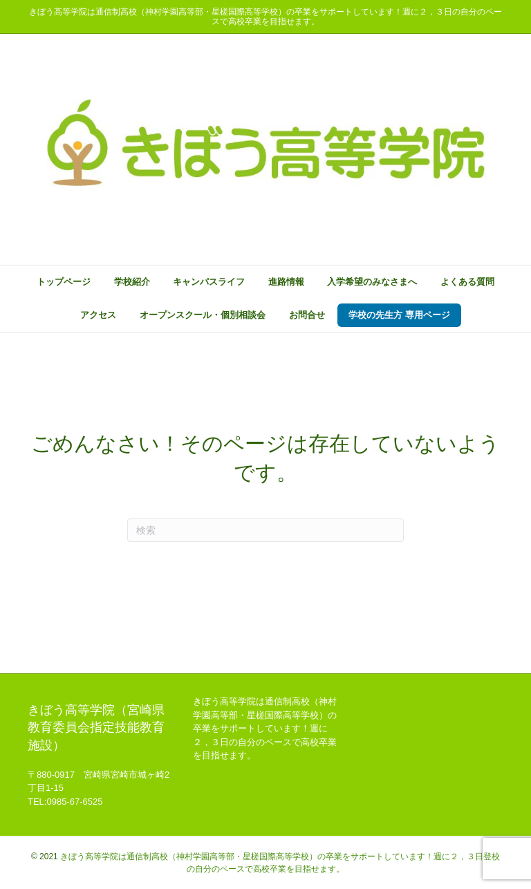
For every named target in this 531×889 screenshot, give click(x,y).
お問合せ (307, 315)
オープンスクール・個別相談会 (203, 315)
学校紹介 (132, 282)
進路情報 (286, 282)
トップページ (64, 282)
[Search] (265, 530)
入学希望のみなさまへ (372, 282)
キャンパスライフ (209, 282)
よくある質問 (467, 282)
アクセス (98, 315)
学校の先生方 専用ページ (399, 315)
